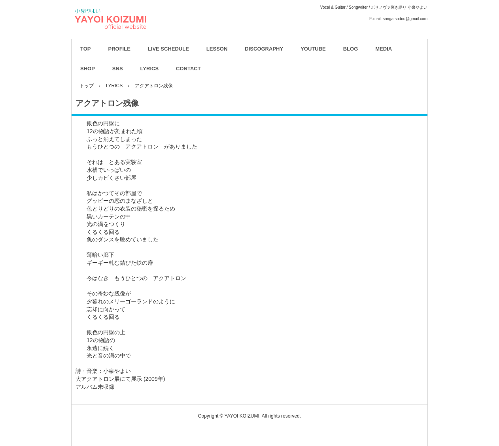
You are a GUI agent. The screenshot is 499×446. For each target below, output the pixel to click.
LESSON (216, 49)
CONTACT (188, 69)
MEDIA (383, 49)
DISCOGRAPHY (264, 49)
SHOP (87, 69)
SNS (117, 69)
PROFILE (119, 49)
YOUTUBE (313, 49)
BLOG (350, 49)
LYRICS (149, 69)
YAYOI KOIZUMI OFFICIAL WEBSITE (153, 39)
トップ (86, 85)
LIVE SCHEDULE (168, 49)
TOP (85, 49)
